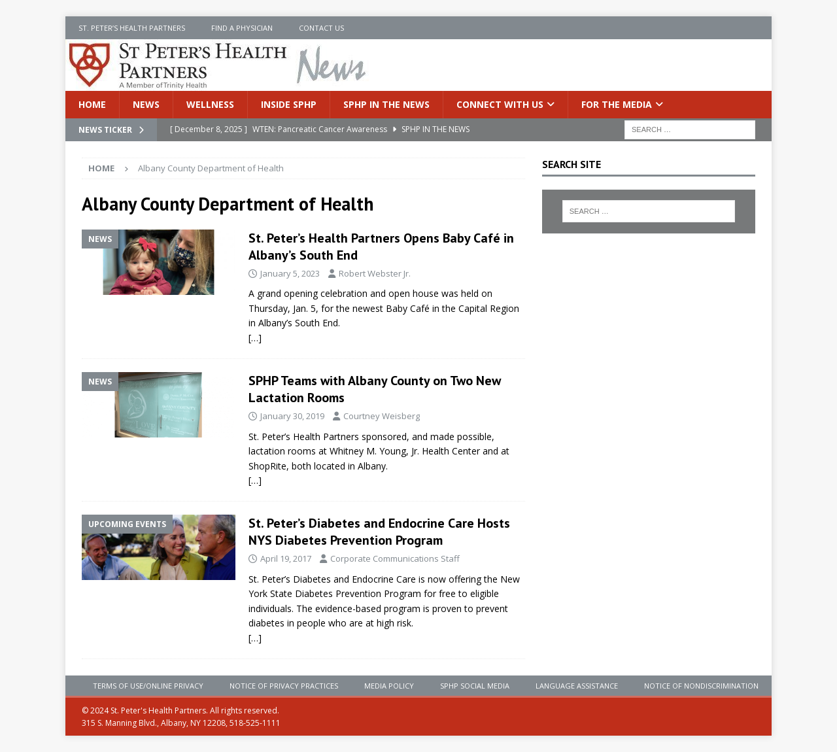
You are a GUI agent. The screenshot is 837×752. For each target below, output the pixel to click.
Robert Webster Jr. (375, 273)
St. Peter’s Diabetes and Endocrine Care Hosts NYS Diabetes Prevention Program (379, 532)
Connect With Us (499, 104)
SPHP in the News (386, 104)
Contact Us (321, 28)
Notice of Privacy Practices (284, 686)
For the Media (616, 104)
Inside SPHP (288, 104)
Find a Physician (242, 28)
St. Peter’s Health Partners (131, 28)
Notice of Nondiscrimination (701, 686)
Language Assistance (577, 686)
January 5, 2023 (290, 273)
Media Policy (389, 686)
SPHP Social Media (474, 686)
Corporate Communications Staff (395, 558)
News (146, 104)
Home (92, 104)
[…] (255, 338)
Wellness (210, 104)
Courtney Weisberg (381, 416)
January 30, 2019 (292, 416)
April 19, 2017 (285, 558)
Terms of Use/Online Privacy (148, 686)
